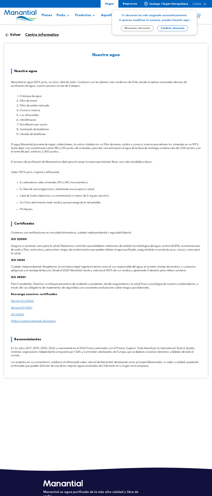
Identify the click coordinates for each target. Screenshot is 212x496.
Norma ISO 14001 (21, 307)
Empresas (130, 3)
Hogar (109, 3)
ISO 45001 (17, 314)
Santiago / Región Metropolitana (168, 3)
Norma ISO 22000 (22, 301)
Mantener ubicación (137, 28)
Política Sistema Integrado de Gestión (33, 321)
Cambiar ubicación (172, 28)
